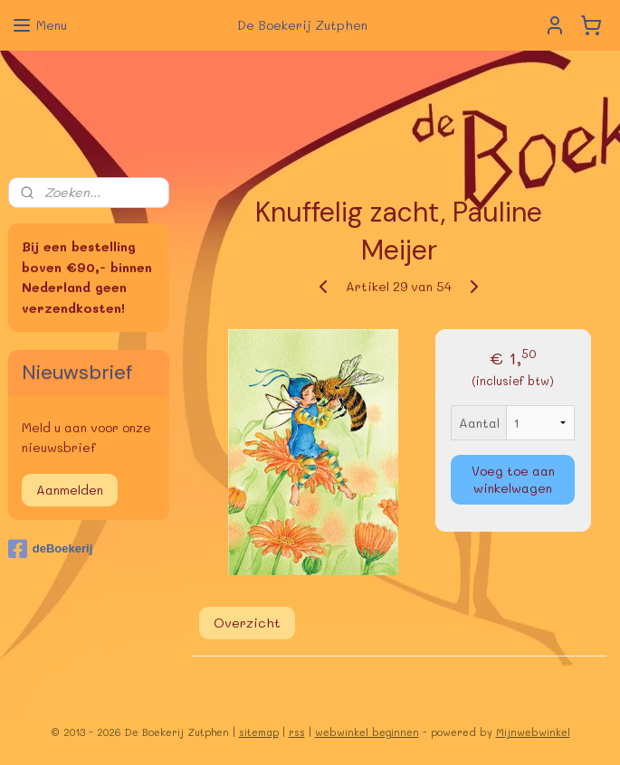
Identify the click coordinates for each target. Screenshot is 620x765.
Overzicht (246, 622)
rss (297, 732)
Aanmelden (69, 489)
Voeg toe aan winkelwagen (513, 479)
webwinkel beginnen (367, 732)
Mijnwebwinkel (533, 732)
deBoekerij (50, 549)
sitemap (259, 732)
